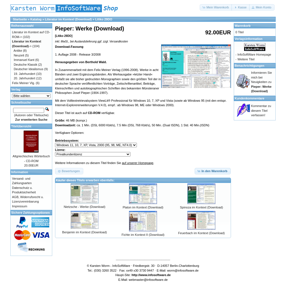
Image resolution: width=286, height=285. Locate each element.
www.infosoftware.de (155, 275)
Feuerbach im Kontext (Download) (201, 233)
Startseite (20, 19)
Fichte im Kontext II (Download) (142, 234)
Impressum (19, 206)
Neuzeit (19, 55)
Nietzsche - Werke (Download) (84, 206)
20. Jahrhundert (24, 78)
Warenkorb (243, 25)
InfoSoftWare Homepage (254, 54)
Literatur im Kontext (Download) (68, 19)
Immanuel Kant (24, 59)
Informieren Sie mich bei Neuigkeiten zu (261, 82)
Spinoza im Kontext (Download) (201, 207)
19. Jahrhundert (24, 73)
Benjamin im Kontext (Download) (84, 232)
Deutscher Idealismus (28, 69)
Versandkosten (118, 41)
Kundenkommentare (249, 98)
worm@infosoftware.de (183, 270)
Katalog (36, 19)
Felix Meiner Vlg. (23, 83)
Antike (18, 50)
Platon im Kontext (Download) (143, 207)
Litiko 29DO (103, 19)
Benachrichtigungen (249, 65)
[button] (216, 7)
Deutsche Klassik (25, 64)
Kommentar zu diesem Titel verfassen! (261, 110)
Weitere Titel (245, 59)
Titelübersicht (21, 126)
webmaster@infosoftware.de (148, 279)
